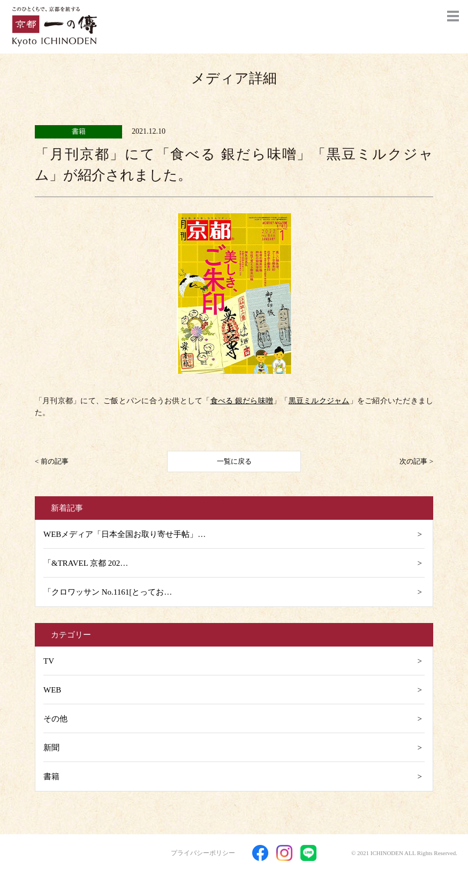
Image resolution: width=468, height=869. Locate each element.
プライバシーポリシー (203, 853)
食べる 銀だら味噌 (242, 401)
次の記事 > (416, 461)
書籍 (51, 776)
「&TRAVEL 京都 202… (85, 563)
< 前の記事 (52, 461)
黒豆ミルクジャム (319, 401)
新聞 (51, 747)
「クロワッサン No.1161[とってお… (107, 592)
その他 (55, 718)
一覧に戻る (234, 461)
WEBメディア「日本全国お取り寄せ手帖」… (124, 534)
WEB (52, 690)
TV (48, 661)
